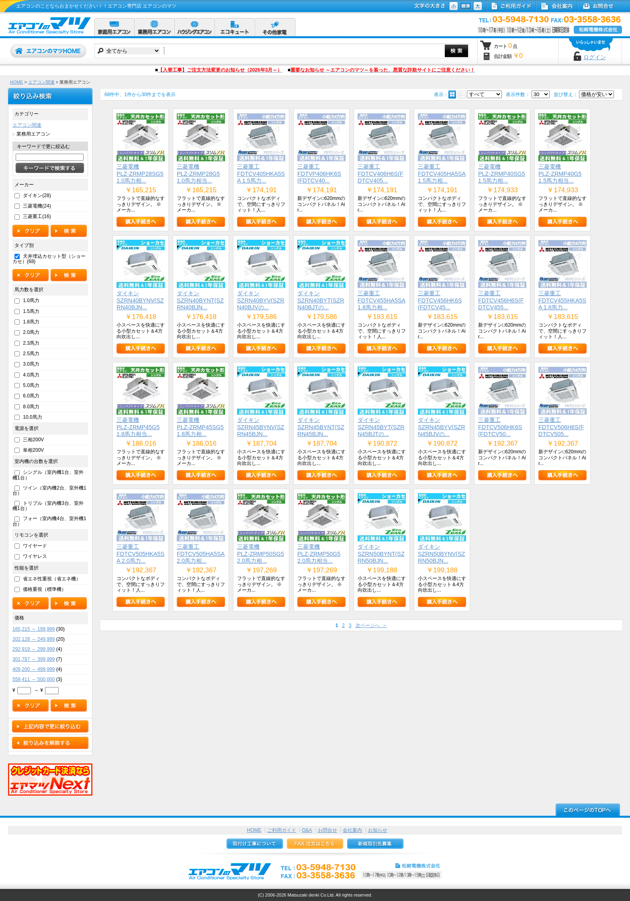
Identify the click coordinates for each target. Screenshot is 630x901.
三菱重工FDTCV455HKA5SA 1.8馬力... (562, 300)
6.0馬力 (31, 396)
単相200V (33, 450)
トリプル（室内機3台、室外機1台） (48, 505)
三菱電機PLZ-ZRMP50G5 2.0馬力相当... (318, 553)
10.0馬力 (32, 417)
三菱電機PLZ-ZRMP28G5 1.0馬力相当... (198, 173)
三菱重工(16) (37, 216)
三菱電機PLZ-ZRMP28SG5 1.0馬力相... (140, 173)
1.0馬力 (31, 300)
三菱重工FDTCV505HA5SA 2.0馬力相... (201, 553)
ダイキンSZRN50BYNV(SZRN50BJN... (441, 553)
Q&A (307, 830)
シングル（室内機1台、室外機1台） (48, 474)
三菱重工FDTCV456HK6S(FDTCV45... (440, 300)
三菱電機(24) (37, 206)
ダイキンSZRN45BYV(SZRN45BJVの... (441, 427)
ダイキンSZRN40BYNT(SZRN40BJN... (200, 300)
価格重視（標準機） (44, 589)
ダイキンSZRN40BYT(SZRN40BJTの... (320, 300)
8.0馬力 (31, 406)
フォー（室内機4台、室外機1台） (49, 521)
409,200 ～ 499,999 (33, 669)
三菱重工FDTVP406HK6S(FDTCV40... (319, 173)
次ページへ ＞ (371, 625)
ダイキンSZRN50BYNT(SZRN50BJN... (381, 553)
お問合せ (327, 830)
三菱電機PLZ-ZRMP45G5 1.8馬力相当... (138, 427)
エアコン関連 (41, 82)
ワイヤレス (35, 556)
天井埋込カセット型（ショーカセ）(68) (49, 258)
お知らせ (377, 830)
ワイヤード (35, 546)
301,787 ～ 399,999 (33, 659)
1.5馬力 (31, 311)
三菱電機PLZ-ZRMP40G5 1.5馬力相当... (559, 173)
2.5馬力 (31, 353)
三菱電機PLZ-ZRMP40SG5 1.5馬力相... (501, 173)
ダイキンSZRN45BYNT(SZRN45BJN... (320, 427)
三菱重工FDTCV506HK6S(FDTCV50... (500, 427)
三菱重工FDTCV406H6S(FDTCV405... (380, 173)
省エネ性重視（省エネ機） (52, 579)
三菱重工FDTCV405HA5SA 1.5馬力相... (442, 173)
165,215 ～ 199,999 (33, 629)
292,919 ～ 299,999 (33, 649)
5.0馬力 (31, 385)
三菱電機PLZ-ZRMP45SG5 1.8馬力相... (200, 427)
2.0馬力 (31, 332)
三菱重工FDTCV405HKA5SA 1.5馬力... (261, 173)
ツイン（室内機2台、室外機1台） (49, 490)
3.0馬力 (31, 364)
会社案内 (352, 830)
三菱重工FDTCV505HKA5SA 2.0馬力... (140, 553)
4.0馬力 (31, 375)
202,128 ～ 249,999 (33, 639)
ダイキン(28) (37, 195)
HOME (16, 82)
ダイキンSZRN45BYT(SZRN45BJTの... (381, 427)
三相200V (33, 439)
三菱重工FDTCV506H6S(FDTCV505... (561, 427)
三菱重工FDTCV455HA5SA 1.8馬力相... (381, 300)
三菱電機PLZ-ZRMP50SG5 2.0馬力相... (260, 553)
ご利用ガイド (281, 830)
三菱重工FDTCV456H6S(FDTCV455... (501, 300)
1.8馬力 (31, 322)
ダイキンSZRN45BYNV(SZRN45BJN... (260, 427)
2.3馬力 (31, 343)
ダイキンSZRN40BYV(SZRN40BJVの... (260, 300)
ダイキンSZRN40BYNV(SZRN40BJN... (140, 300)
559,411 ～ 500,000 (33, 679)
